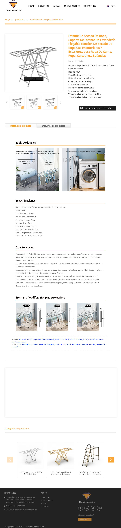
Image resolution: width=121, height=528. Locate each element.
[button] (61, 102)
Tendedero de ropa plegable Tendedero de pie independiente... (30, 473)
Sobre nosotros (72, 6)
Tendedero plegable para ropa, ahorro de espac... (60, 473)
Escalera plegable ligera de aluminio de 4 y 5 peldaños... (90, 473)
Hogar (31, 6)
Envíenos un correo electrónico (99, 108)
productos (43, 7)
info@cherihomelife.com (19, 509)
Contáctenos (90, 6)
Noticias (56, 6)
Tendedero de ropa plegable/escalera (46, 19)
